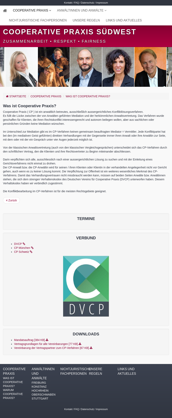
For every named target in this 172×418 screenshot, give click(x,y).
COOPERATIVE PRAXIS (31, 10)
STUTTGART (40, 398)
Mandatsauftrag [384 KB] (31, 340)
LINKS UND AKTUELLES (124, 20)
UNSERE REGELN (86, 20)
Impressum (102, 2)
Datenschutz (87, 2)
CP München (24, 247)
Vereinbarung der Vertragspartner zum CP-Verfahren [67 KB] (53, 347)
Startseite (16, 96)
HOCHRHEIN (40, 390)
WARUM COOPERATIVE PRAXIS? (13, 394)
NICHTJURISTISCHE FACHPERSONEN (38, 20)
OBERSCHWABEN (43, 394)
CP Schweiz (23, 251)
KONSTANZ (39, 386)
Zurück (11, 200)
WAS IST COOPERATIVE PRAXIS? (88, 96)
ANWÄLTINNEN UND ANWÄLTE (80, 10)
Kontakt (68, 2)
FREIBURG (39, 382)
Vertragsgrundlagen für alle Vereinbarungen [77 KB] (47, 344)
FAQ (76, 2)
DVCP (19, 243)
